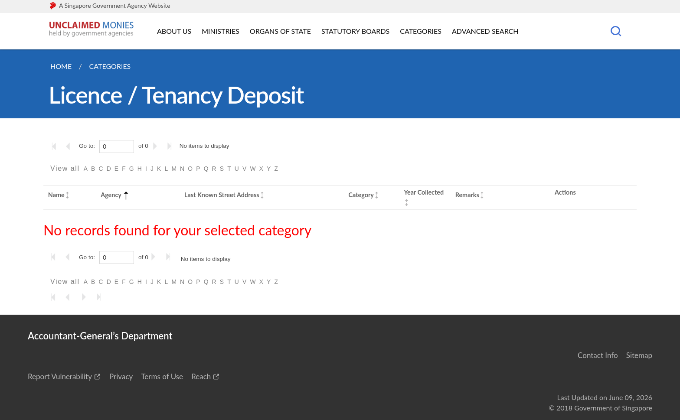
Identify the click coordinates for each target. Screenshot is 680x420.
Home (61, 66)
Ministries (220, 31)
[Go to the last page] (171, 146)
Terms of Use (162, 376)
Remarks (467, 195)
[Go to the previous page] (70, 146)
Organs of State (280, 31)
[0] (116, 146)
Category (361, 195)
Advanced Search (485, 31)
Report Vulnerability (60, 376)
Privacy (121, 376)
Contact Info (598, 355)
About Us (174, 31)
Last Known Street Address (221, 195)
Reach (201, 376)
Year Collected (424, 192)
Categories (420, 31)
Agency (115, 195)
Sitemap (639, 355)
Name (56, 195)
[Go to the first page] (55, 146)
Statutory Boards (355, 31)
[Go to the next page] (156, 146)
